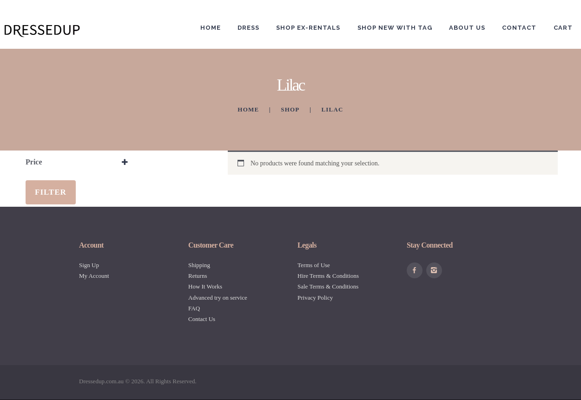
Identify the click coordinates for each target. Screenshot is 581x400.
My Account (94, 275)
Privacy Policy (315, 297)
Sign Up (89, 265)
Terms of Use (313, 265)
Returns (197, 275)
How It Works (205, 286)
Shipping (199, 265)
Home (248, 109)
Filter (50, 192)
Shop (290, 109)
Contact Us (201, 318)
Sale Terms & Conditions (327, 286)
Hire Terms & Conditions (328, 275)
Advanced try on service (217, 297)
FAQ (194, 308)
